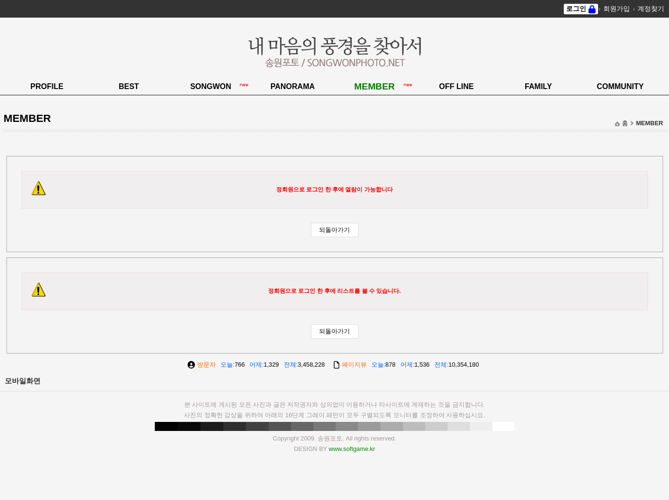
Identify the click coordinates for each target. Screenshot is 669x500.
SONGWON (210, 86)
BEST (129, 86)
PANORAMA (292, 86)
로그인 (576, 8)
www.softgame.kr (352, 448)
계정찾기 (651, 8)
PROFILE (46, 86)
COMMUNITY (620, 86)
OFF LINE (456, 86)
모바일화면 (22, 381)
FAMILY (538, 86)
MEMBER (374, 86)
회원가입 (616, 8)
